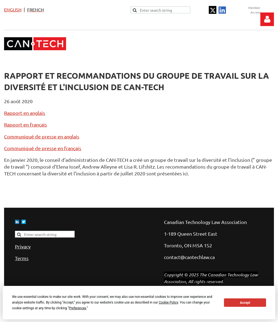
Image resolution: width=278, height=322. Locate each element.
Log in (267, 19)
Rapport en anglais (24, 113)
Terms (22, 258)
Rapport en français (25, 124)
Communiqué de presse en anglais (41, 136)
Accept (245, 303)
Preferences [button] (77, 308)
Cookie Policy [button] (168, 302)
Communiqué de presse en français (42, 148)
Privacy (23, 246)
